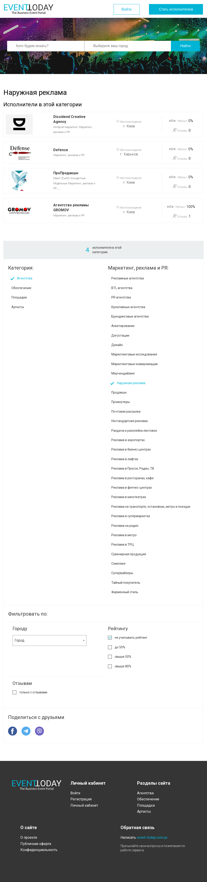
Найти (185, 46)
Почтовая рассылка (125, 411)
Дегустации (120, 335)
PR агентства (121, 297)
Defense (60, 150)
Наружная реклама (131, 383)
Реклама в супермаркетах (130, 516)
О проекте (28, 837)
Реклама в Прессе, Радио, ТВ (132, 468)
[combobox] (49, 640)
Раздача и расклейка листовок (134, 430)
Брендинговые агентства (130, 316)
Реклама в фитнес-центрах (131, 487)
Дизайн (117, 345)
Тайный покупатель (125, 582)
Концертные (78, 178)
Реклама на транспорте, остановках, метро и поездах (150, 506)
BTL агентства (121, 288)
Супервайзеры (122, 573)
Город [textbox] (19, 640)
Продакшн (119, 392)
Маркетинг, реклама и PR (68, 155)
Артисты (17, 307)
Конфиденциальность (38, 850)
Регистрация (81, 799)
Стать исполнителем (176, 9)
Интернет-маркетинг (65, 127)
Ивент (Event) (61, 178)
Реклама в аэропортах (128, 440)
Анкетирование (123, 326)
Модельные (60, 183)
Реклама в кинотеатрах (128, 497)
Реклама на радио (124, 525)
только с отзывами (33, 692)
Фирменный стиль (124, 592)
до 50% (120, 647)
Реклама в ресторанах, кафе (132, 478)
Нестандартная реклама (129, 421)
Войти (126, 9)
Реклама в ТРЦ (122, 544)
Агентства (24, 278)
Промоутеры (120, 402)
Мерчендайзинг (123, 373)
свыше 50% (123, 656)
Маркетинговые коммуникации (134, 364)
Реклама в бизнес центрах (131, 449)
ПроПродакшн (65, 173)
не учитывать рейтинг (131, 637)
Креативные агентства (128, 307)
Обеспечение (21, 288)
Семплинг (118, 563)
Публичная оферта (35, 844)
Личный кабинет (84, 805)
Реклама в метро (124, 535)
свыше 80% (123, 666)
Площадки (19, 297)
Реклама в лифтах (124, 459)
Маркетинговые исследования (134, 354)
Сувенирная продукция (128, 554)
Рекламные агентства (127, 278)
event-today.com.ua (152, 837)
